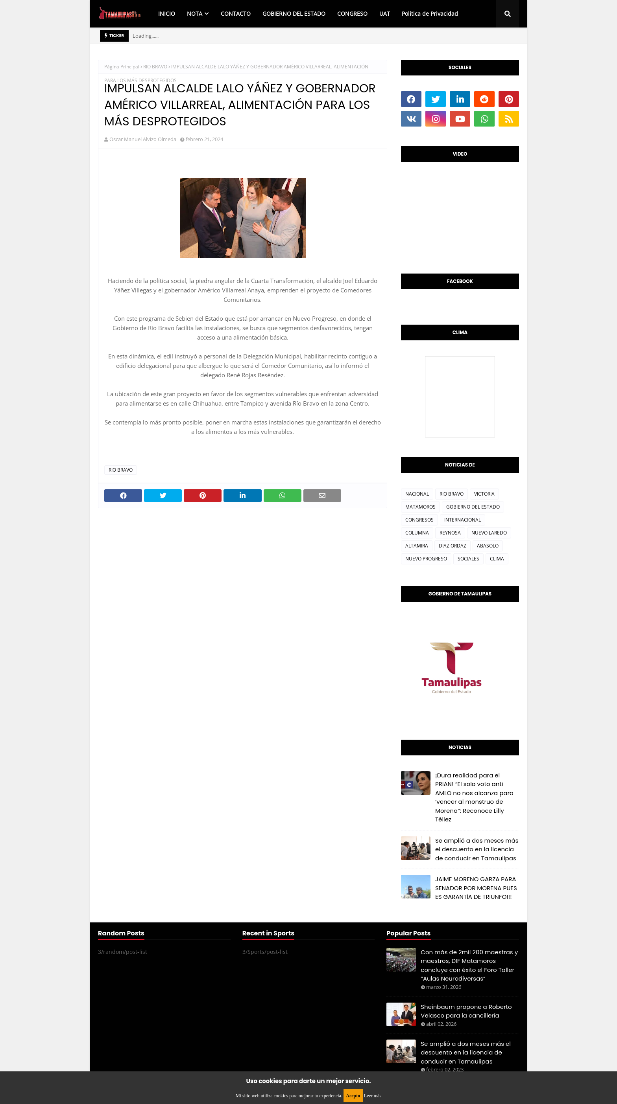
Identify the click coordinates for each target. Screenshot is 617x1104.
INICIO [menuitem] (166, 13)
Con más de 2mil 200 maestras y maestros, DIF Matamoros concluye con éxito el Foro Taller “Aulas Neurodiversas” (469, 965)
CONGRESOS (419, 519)
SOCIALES (468, 558)
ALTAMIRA (416, 545)
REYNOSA (450, 532)
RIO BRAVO (155, 66)
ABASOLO (488, 545)
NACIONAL (417, 493)
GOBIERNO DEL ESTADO (473, 506)
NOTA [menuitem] (194, 13)
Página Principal (121, 66)
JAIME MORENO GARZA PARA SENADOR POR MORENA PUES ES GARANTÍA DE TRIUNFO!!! (476, 888)
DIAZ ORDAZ (452, 545)
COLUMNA (417, 532)
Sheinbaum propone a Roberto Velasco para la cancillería (466, 1011)
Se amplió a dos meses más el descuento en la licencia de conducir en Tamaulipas (477, 849)
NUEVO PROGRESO (426, 558)
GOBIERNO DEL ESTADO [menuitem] (293, 13)
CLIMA (497, 558)
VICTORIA (484, 493)
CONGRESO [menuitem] (352, 13)
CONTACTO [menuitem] (236, 13)
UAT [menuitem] (384, 13)
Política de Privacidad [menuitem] (430, 13)
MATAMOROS (420, 506)
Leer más (372, 1095)
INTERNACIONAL (462, 519)
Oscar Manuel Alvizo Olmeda (142, 139)
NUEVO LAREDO (489, 532)
